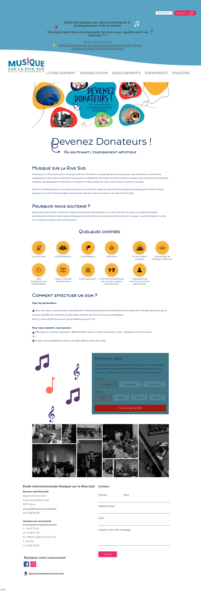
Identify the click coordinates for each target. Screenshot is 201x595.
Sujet (101, 518)
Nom (126, 495)
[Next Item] (164, 450)
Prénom (102, 495)
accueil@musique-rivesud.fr (40, 508)
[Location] (26, 573)
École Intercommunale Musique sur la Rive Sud (58, 486)
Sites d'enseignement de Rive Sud (46, 573)
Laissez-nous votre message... (115, 529)
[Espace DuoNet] (164, 13)
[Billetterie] (185, 13)
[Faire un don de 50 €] (130, 408)
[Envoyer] (107, 554)
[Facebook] (26, 564)
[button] (61, 73)
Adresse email (106, 506)
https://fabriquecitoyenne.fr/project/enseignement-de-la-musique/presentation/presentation (100, 46)
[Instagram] (33, 564)
